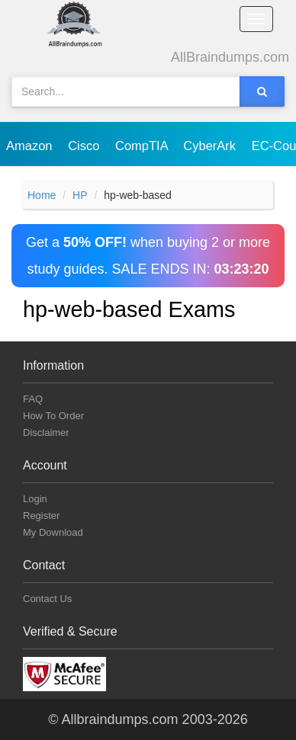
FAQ (33, 399)
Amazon (31, 145)
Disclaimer (46, 432)
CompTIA (143, 145)
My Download (53, 532)
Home (41, 195)
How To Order (53, 415)
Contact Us (47, 598)
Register (41, 515)
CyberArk (211, 145)
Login (35, 499)
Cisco (85, 145)
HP (79, 195)
